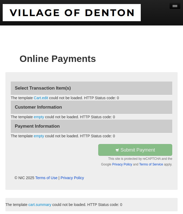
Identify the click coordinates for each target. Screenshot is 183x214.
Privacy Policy (122, 164)
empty (39, 117)
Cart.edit (41, 98)
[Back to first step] (71, 12)
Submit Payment (135, 150)
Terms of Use (46, 178)
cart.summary (40, 204)
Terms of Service (151, 164)
